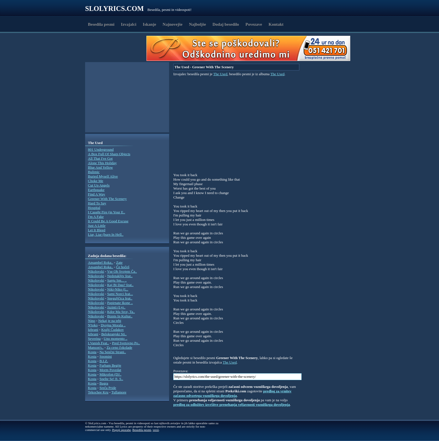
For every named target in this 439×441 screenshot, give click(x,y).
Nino (91, 321)
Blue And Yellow (100, 167)
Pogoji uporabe (121, 429)
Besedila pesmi (101, 24)
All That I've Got (100, 158)
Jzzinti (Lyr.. (116, 307)
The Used (220, 74)
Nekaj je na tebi (109, 321)
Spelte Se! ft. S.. (111, 379)
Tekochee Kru (98, 392)
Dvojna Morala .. (113, 325)
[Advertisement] (118, 48)
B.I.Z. (103, 361)
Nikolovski (96, 271)
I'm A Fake (96, 216)
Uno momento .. (115, 338)
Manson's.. (96, 347)
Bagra (103, 383)
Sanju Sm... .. (117, 280)
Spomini (105, 356)
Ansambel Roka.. (100, 262)
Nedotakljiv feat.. (120, 276)
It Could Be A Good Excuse (108, 221)
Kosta (92, 352)
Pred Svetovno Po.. (126, 343)
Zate (119, 262)
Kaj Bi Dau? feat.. (120, 285)
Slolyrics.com (114, 8)
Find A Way (96, 194)
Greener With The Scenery (107, 199)
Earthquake (96, 190)
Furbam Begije (110, 365)
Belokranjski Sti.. (114, 334)
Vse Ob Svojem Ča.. (122, 271)
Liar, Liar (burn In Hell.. (105, 234)
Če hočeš (122, 267)
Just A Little (97, 225)
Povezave (254, 24)
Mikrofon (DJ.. (110, 374)
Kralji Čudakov (112, 329)
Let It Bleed (96, 230)
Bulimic (94, 172)
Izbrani (93, 329)
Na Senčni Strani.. (112, 352)
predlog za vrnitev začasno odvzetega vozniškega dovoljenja (232, 393)
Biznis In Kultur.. (119, 316)
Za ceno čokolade (119, 347)
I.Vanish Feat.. (98, 343)
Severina (94, 338)
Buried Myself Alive (103, 176)
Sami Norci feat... (120, 294)
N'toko (93, 325)
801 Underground (101, 149)
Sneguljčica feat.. (119, 298)
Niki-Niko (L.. (117, 289)
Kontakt (275, 24)
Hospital (94, 208)
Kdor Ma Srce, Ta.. (121, 312)
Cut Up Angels (98, 185)
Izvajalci (128, 24)
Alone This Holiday (102, 163)
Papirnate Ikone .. (120, 303)
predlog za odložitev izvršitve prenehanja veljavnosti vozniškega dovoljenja (231, 404)
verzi (156, 429)
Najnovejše (173, 24)
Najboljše (197, 24)
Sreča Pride (107, 388)
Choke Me (95, 181)
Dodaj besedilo (226, 24)
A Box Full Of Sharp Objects (109, 154)
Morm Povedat (110, 370)
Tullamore (119, 392)
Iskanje (149, 24)
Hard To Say (97, 203)
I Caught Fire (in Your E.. (106, 212)
